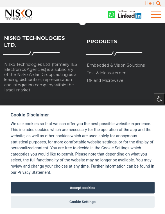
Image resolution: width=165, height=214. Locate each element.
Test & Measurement (107, 73)
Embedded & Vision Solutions (116, 65)
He (148, 3)
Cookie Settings (82, 202)
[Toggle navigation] (156, 15)
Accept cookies (82, 188)
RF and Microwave (105, 80)
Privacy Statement (33, 172)
